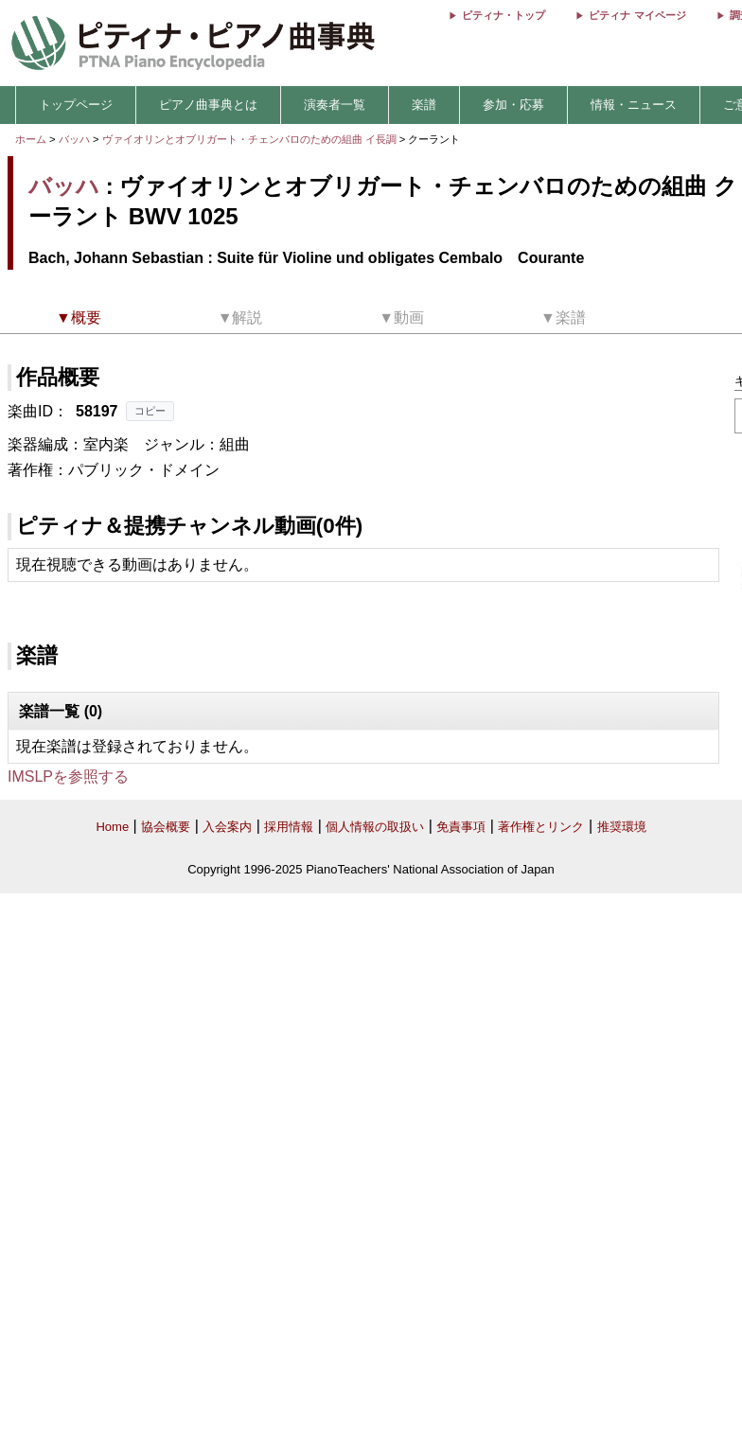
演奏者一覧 (334, 104)
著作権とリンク (541, 827)
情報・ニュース (634, 104)
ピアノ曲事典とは (208, 104)
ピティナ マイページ (637, 15)
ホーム (30, 139)
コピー (150, 410)
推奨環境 (621, 827)
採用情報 (288, 827)
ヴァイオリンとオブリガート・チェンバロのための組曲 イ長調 (249, 139)
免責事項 (461, 827)
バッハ (74, 139)
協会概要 (165, 827)
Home (112, 827)
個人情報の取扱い (375, 827)
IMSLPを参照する (68, 776)
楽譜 (424, 104)
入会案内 (227, 827)
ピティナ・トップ (503, 15)
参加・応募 (513, 104)
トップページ (76, 104)
